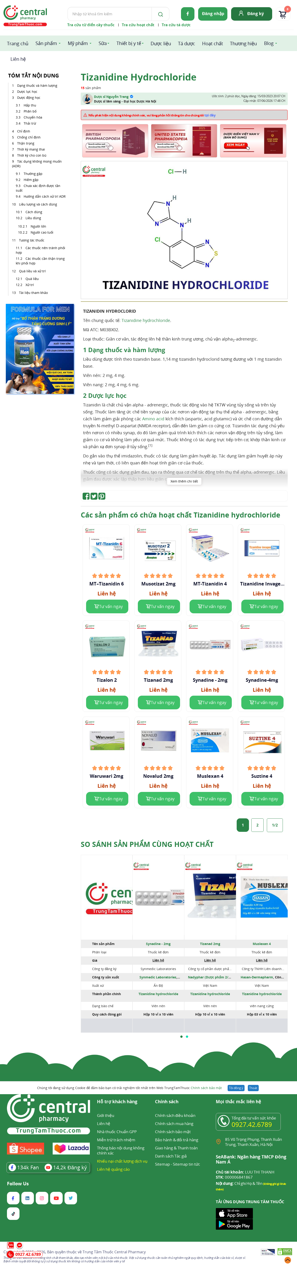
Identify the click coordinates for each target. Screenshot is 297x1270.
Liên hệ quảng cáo (113, 1169)
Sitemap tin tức (186, 1164)
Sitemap (162, 1164)
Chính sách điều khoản (175, 1115)
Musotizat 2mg (158, 584)
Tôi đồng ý (236, 1088)
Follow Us (18, 1183)
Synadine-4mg (262, 680)
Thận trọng (26, 143)
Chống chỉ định (29, 137)
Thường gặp (33, 173)
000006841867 (234, 1177)
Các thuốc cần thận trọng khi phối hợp (40, 260)
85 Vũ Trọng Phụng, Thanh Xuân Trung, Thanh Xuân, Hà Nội (253, 1142)
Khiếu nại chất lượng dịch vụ (122, 1161)
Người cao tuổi (42, 232)
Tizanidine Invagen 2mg (262, 584)
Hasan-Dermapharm (257, 977)
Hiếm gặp (31, 179)
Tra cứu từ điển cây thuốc (90, 24)
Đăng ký (255, 13)
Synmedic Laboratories (157, 977)
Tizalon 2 (107, 680)
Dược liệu (161, 43)
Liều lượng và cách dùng (38, 204)
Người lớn (38, 226)
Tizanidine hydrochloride (146, 320)
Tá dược (186, 43)
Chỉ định (24, 131)
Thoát (253, 1088)
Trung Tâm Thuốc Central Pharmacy (114, 1251)
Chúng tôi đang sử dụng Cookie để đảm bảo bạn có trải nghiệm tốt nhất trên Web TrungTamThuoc (129, 1088)
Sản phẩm (46, 43)
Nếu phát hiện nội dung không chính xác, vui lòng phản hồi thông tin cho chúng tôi (152, 115)
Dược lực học (27, 91)
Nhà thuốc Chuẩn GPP (117, 1131)
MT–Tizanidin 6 (106, 584)
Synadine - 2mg (210, 680)
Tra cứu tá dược (176, 24)
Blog (269, 43)
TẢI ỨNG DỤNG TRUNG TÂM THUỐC (250, 1201)
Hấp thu (30, 105)
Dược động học (28, 97)
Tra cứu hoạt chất (138, 24)
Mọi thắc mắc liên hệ (238, 1102)
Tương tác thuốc (32, 240)
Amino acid (153, 418)
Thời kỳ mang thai (31, 149)
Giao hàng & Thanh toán (176, 1148)
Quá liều (32, 279)
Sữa (103, 43)
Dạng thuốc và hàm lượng (37, 85)
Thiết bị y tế (128, 43)
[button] (181, 1036)
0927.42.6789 (252, 1124)
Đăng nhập (213, 13)
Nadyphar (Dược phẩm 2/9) (209, 977)
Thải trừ (30, 123)
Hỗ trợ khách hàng (117, 1102)
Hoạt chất (212, 43)
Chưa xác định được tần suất (38, 188)
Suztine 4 (261, 776)
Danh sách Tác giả (171, 1156)
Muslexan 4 (210, 776)
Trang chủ (17, 43)
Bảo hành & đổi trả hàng (176, 1139)
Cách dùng (34, 212)
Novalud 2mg (158, 776)
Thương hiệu (243, 43)
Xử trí (30, 285)
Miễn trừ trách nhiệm (116, 1139)
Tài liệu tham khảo (33, 292)
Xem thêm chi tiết (184, 481)
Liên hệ (18, 59)
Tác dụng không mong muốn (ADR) (37, 163)
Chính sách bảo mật (206, 1088)
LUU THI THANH (245, 1172)
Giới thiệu (105, 1115)
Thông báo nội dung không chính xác (120, 1150)
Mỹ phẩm (78, 43)
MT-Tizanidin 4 (210, 584)
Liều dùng (33, 218)
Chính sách (166, 1102)
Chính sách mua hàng (174, 1123)
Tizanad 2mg (158, 680)
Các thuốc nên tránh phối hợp (40, 250)
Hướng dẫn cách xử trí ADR (45, 196)
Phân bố (30, 111)
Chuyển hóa (33, 117)
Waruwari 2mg (106, 776)
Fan (24, 1167)
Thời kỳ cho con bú (32, 155)
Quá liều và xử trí (33, 271)
